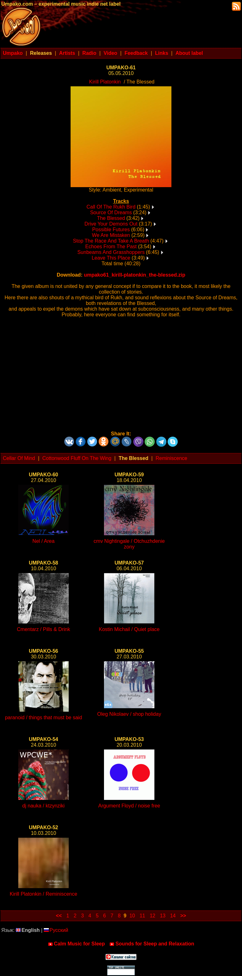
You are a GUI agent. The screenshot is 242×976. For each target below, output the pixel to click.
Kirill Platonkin (105, 81)
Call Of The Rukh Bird (110, 207)
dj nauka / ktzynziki (43, 805)
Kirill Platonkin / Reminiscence (43, 894)
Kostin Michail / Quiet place (129, 629)
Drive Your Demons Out (110, 224)
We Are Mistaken (111, 235)
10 (132, 915)
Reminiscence (171, 458)
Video (110, 53)
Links (161, 53)
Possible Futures (111, 229)
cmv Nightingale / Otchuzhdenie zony (129, 543)
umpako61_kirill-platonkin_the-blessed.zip (134, 275)
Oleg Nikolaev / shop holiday (129, 714)
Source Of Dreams (111, 212)
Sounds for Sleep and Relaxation (151, 944)
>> (183, 915)
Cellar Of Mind (19, 458)
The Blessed (111, 218)
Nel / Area (43, 541)
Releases (41, 53)
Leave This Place (111, 258)
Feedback (136, 53)
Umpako (13, 53)
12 (152, 915)
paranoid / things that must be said (43, 717)
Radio (89, 53)
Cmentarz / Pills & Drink (43, 629)
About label (189, 53)
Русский (56, 930)
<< (59, 915)
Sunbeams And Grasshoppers (110, 252)
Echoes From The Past (110, 246)
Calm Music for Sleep (76, 944)
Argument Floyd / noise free (129, 805)
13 (162, 915)
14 (173, 915)
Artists (67, 53)
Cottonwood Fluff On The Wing (76, 458)
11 (142, 915)
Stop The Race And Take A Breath (111, 241)
